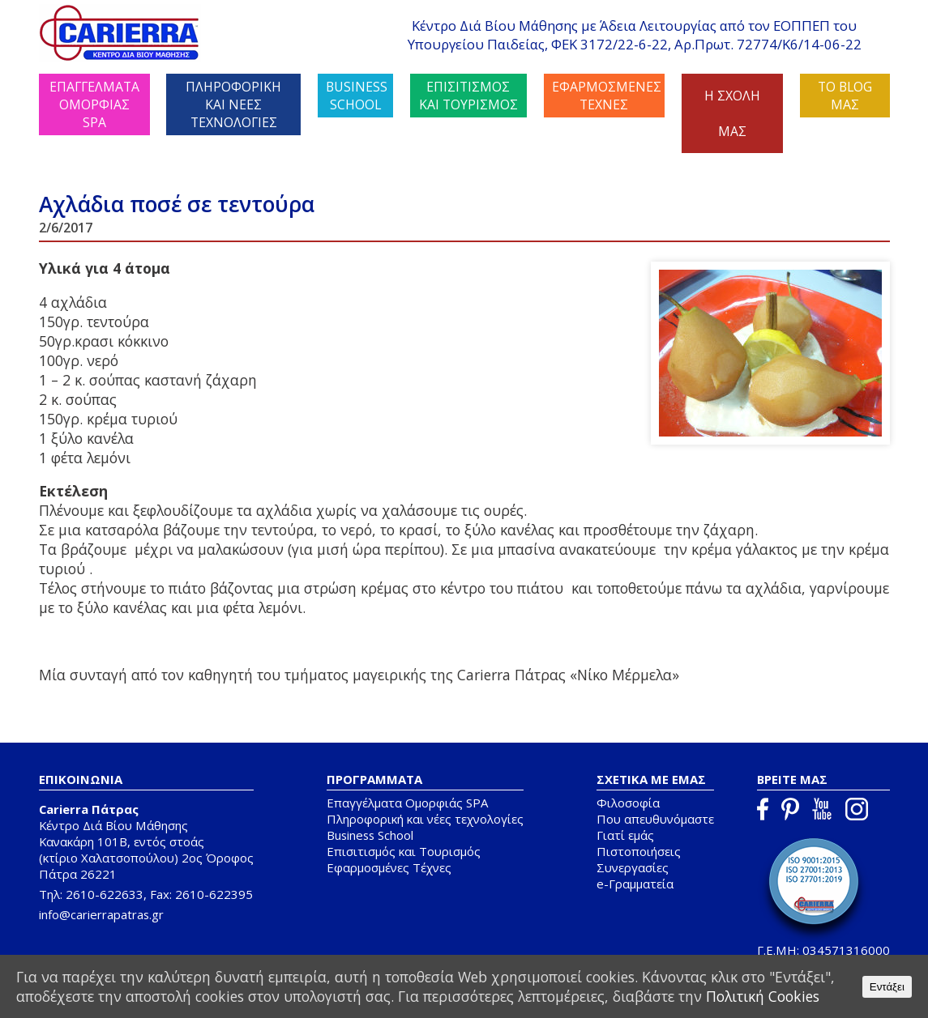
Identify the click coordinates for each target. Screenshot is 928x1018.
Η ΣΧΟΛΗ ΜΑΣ (732, 113)
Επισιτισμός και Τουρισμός (404, 851)
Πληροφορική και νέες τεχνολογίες (425, 819)
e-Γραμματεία (635, 883)
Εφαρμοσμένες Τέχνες (389, 867)
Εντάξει (887, 987)
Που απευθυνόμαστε (655, 819)
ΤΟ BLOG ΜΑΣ (845, 95)
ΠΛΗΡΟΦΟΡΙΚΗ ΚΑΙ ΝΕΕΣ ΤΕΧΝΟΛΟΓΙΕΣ (233, 104)
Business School (370, 835)
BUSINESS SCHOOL (356, 95)
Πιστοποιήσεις (639, 851)
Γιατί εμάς (625, 835)
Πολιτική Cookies (762, 996)
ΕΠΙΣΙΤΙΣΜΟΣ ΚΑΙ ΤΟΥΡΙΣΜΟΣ (468, 95)
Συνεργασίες (633, 867)
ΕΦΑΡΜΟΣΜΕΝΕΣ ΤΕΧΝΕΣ (606, 95)
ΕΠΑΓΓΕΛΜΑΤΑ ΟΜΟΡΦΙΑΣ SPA (94, 104)
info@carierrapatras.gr (101, 914)
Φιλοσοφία (628, 802)
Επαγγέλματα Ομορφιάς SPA (407, 802)
